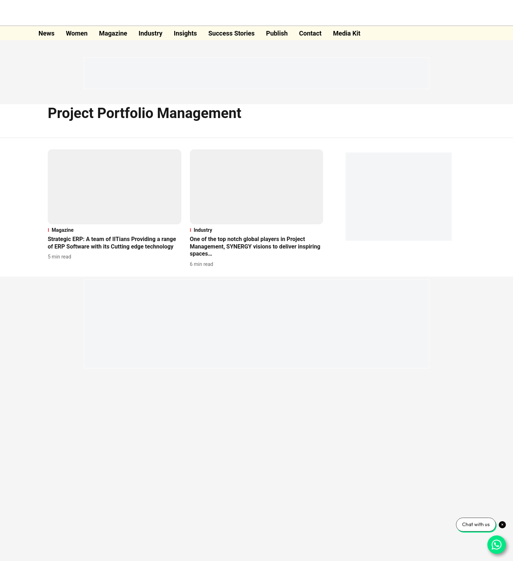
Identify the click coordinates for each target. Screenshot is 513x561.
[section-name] (114, 230)
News (46, 33)
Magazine (113, 33)
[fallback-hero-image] (114, 186)
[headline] (114, 243)
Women (77, 33)
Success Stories (231, 33)
